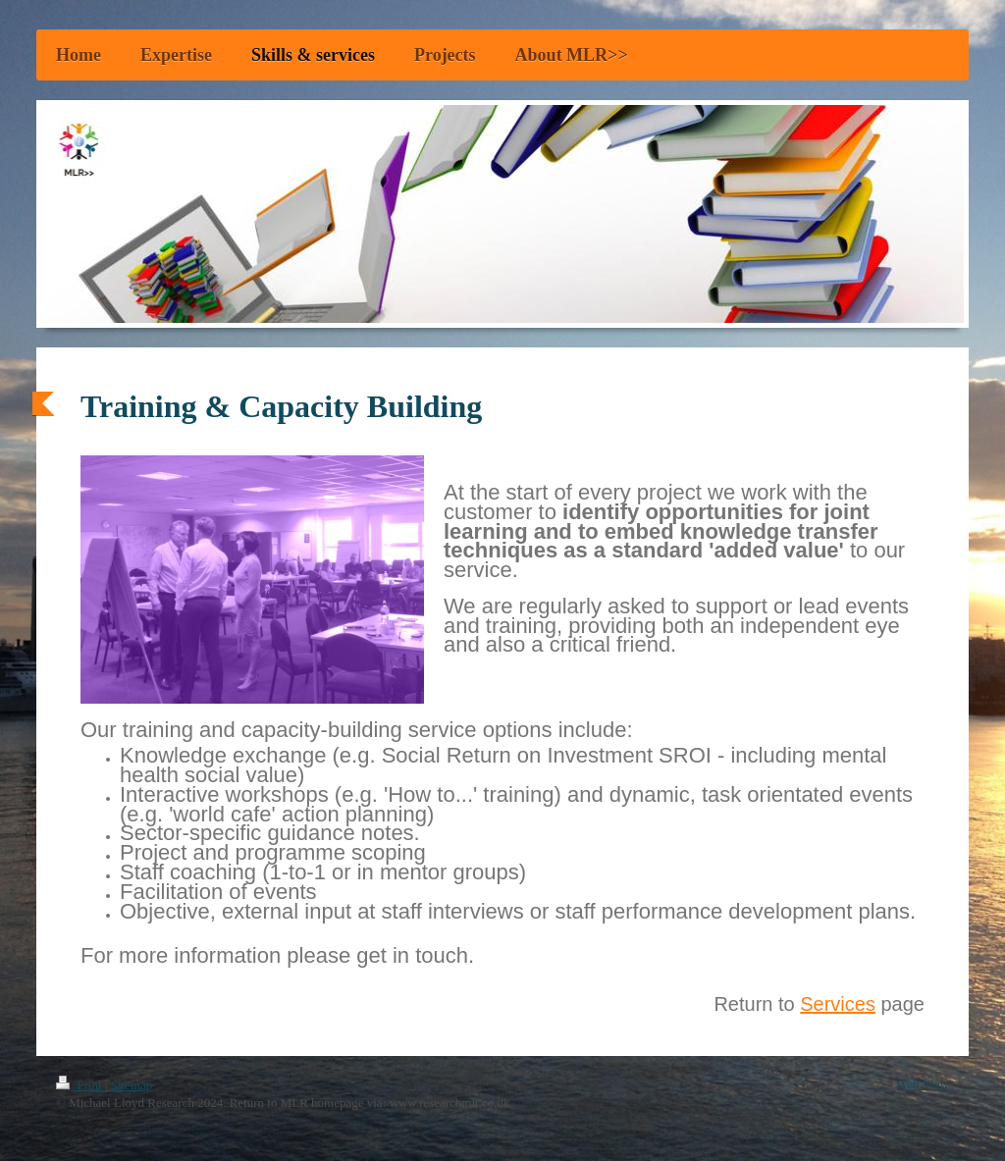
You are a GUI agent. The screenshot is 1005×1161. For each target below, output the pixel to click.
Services (837, 1004)
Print (80, 1085)
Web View (922, 1084)
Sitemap (132, 1085)
